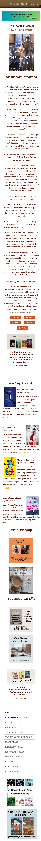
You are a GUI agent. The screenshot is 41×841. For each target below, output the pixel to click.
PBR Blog (9, 712)
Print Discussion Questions (20, 313)
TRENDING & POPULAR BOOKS (18, 737)
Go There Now (21, 366)
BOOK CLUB (10, 727)
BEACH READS (11, 742)
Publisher (31, 282)
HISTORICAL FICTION (14, 752)
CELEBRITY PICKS (13, 722)
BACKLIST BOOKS (13, 772)
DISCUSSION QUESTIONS (16, 717)
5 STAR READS (13, 732)
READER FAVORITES (14, 747)
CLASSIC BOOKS (12, 767)
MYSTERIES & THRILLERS (16, 757)
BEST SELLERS (11, 762)
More (9, 417)
